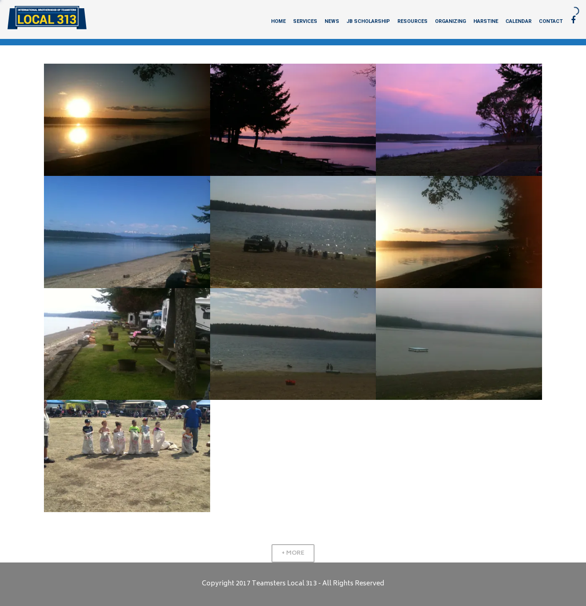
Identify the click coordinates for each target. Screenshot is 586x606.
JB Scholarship (368, 21)
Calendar (518, 21)
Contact (551, 21)
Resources (412, 21)
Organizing (450, 21)
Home (278, 21)
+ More (293, 553)
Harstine (485, 21)
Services (305, 21)
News (332, 21)
